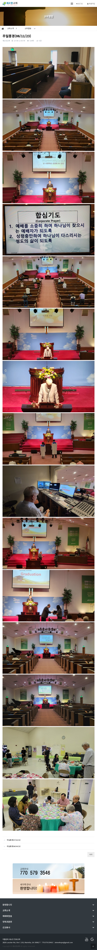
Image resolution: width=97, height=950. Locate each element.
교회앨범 (30, 28)
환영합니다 (7, 904)
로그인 (79, 3)
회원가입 (91, 3)
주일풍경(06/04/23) (11, 845)
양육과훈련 (7, 921)
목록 (90, 854)
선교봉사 (6, 927)
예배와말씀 (7, 915)
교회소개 (6, 910)
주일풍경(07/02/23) (11, 839)
